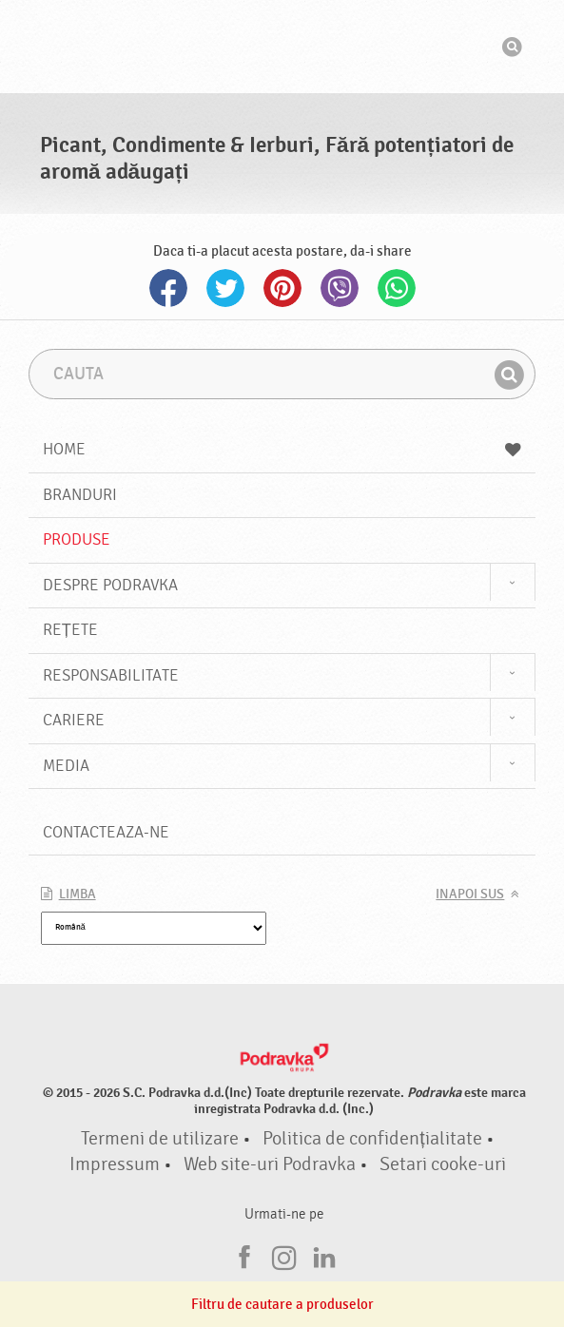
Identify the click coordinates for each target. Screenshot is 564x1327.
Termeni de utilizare (160, 1138)
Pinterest (282, 288)
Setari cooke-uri (442, 1164)
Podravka (282, 47)
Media (66, 766)
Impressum (114, 1164)
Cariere (74, 720)
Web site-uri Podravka (270, 1164)
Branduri (80, 495)
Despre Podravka (110, 585)
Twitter (225, 288)
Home (282, 449)
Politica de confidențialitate (372, 1138)
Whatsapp (397, 288)
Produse (76, 539)
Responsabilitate (111, 675)
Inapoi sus (470, 894)
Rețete (70, 630)
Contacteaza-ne (106, 832)
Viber (340, 288)
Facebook (168, 288)
